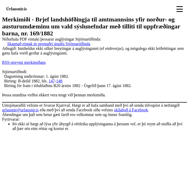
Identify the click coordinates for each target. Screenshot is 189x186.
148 (59, 81)
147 (51, 81)
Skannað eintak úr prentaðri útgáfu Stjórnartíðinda (48, 44)
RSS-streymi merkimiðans (24, 62)
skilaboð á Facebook (131, 110)
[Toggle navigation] (179, 9)
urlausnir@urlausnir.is (20, 110)
